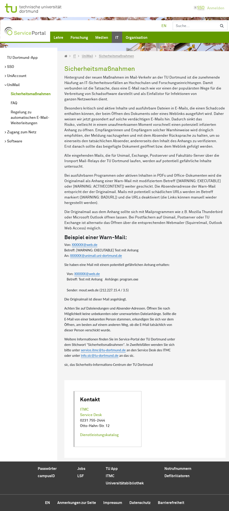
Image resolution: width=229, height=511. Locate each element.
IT (74, 56)
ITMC (84, 409)
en (163, 26)
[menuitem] (58, 36)
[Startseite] (65, 56)
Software (14, 141)
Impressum (112, 503)
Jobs (81, 469)
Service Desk (91, 415)
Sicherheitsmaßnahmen (30, 94)
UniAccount (16, 76)
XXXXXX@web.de (84, 245)
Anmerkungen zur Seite (76, 503)
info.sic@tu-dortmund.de (99, 355)
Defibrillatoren (176, 476)
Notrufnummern (177, 469)
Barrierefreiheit (171, 503)
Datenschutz (140, 503)
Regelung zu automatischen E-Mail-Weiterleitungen (30, 117)
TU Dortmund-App (22, 58)
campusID (46, 476)
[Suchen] (194, 26)
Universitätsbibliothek (125, 483)
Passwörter (47, 469)
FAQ (14, 103)
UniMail (13, 85)
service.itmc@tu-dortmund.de (103, 350)
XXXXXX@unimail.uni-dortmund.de (96, 255)
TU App (112, 469)
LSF (80, 476)
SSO (10, 67)
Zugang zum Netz (21, 132)
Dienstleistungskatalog (99, 435)
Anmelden (209, 8)
